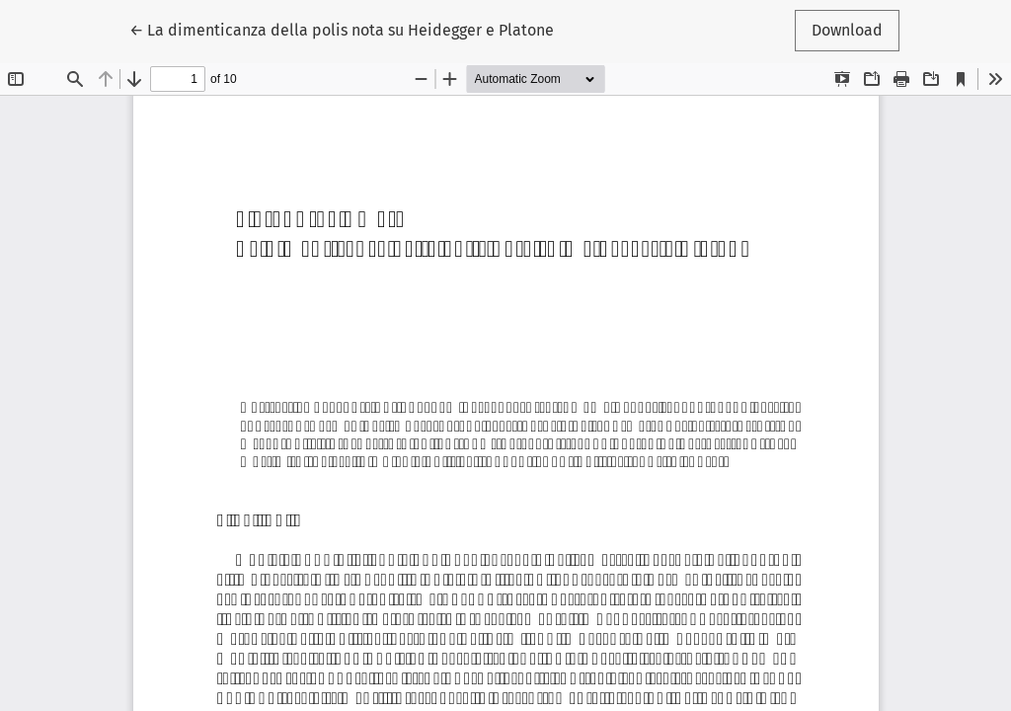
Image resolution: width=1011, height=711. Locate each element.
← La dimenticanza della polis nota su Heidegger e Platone (341, 29)
